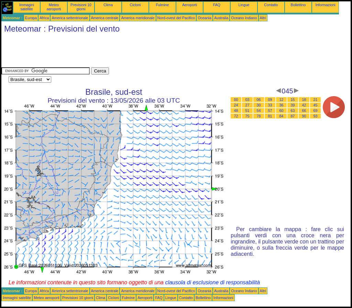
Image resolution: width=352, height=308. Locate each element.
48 (236, 111)
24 (236, 105)
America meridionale (137, 18)
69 (316, 111)
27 (247, 105)
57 (270, 111)
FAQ (216, 5)
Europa (31, 18)
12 (281, 100)
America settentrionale (70, 18)
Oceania (204, 18)
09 (270, 100)
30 (259, 105)
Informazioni (325, 5)
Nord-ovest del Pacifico (176, 18)
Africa (44, 18)
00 (236, 100)
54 (259, 111)
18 (304, 100)
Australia (221, 18)
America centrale (105, 18)
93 (316, 116)
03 (247, 100)
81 (270, 116)
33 (270, 105)
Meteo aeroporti (53, 7)
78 (259, 116)
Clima (108, 5)
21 (316, 100)
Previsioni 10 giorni (80, 7)
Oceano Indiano (244, 18)
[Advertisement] (126, 51)
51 (247, 111)
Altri (263, 18)
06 (259, 100)
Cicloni (135, 5)
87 (293, 116)
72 (236, 116)
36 (281, 105)
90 (304, 116)
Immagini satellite (26, 7)
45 (316, 105)
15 (293, 100)
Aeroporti (189, 5)
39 (293, 105)
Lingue (244, 5)
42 (304, 105)
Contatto (271, 5)
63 (293, 111)
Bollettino (298, 5)
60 (281, 111)
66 (304, 111)
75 (247, 116)
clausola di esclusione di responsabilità (212, 282)
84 (281, 116)
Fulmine (162, 5)
